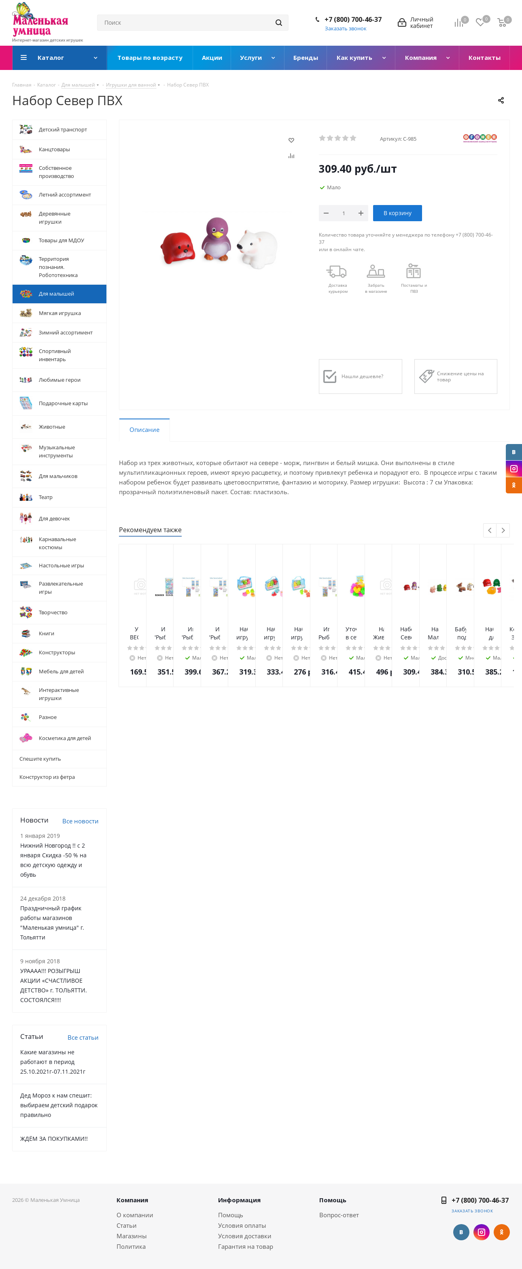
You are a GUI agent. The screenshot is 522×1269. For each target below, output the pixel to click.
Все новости (80, 821)
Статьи (127, 1225)
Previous (490, 531)
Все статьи (83, 1037)
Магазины (132, 1236)
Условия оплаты (242, 1225)
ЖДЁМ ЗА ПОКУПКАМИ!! (54, 1138)
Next (503, 531)
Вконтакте (514, 452)
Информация (239, 1200)
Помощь (230, 1215)
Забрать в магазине (376, 288)
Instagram (514, 469)
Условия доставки (245, 1236)
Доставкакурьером (338, 288)
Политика (131, 1246)
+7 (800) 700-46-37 (353, 19)
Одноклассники (514, 485)
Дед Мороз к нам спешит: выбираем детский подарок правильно (59, 1105)
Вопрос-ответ (339, 1215)
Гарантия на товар (245, 1246)
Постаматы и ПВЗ (414, 288)
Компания (132, 1200)
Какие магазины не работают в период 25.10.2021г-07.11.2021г (52, 1061)
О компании (135, 1215)
